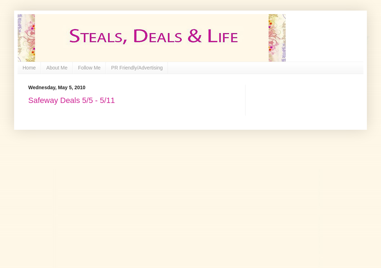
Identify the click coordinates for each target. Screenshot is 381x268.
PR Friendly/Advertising (137, 68)
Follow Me (89, 68)
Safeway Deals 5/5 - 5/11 (71, 100)
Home (29, 68)
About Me (56, 68)
